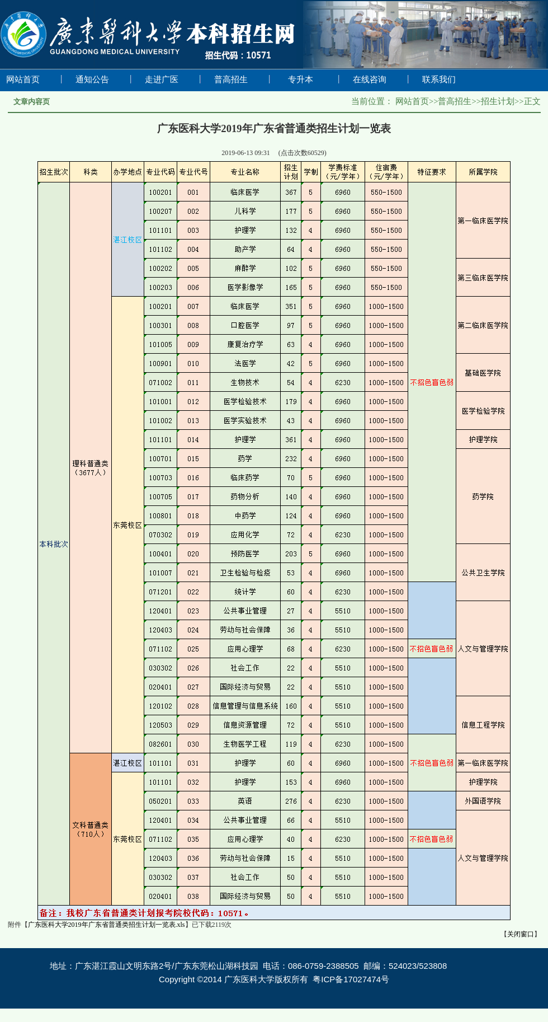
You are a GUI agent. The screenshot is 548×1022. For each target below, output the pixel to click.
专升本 (300, 79)
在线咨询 (369, 79)
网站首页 (23, 79)
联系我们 (439, 79)
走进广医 (161, 79)
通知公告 (92, 79)
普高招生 (231, 79)
